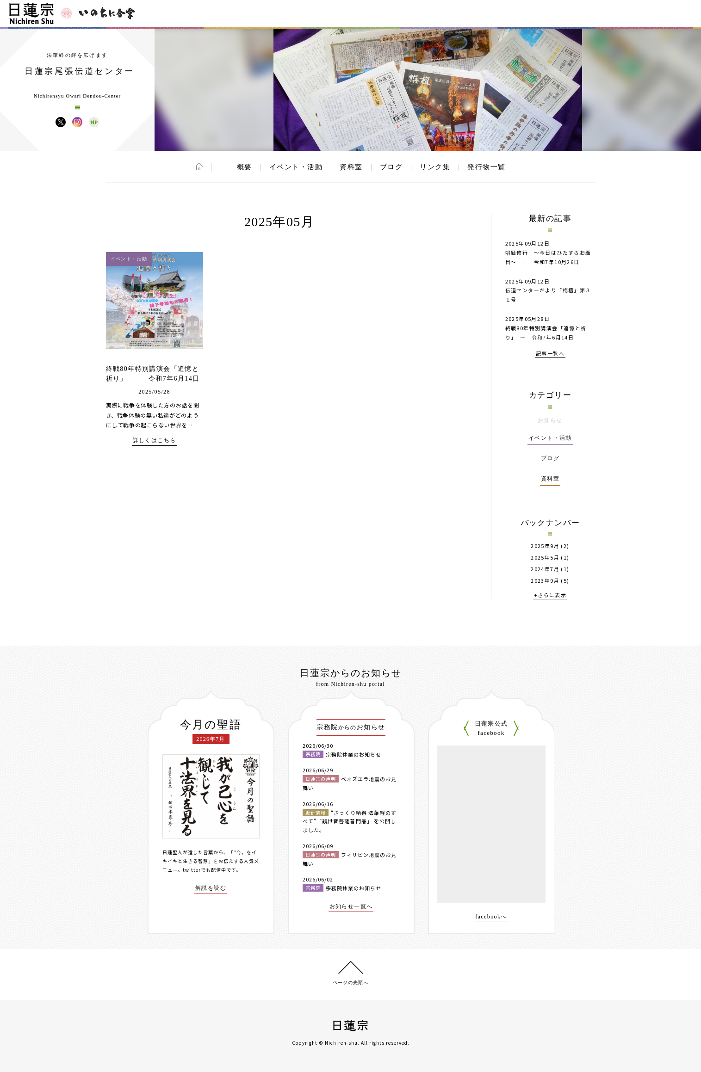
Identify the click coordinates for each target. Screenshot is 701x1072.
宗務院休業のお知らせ (354, 754)
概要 (244, 167)
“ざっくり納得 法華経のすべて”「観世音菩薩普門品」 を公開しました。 (350, 821)
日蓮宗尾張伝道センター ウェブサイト (94, 122)
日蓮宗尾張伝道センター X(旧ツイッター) (61, 122)
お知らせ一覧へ (351, 907)
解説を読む (210, 888)
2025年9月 (545, 545)
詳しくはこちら (154, 440)
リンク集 (435, 167)
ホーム (199, 166)
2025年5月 (545, 557)
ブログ (391, 167)
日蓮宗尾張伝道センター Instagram (77, 122)
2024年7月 (545, 569)
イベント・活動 (296, 167)
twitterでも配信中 (204, 869)
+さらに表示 (550, 595)
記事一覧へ (550, 354)
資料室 (351, 167)
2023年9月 (545, 580)
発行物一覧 (486, 167)
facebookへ (491, 917)
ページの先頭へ (350, 982)
